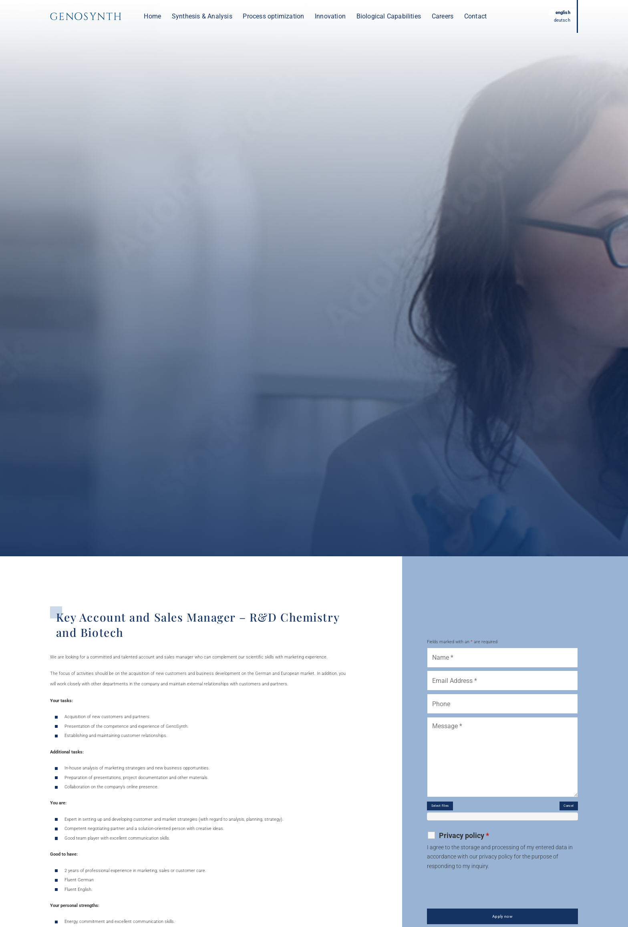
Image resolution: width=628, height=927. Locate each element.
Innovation (330, 16)
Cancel (564, 809)
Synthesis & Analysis (202, 16)
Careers (442, 16)
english (560, 12)
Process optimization (273, 16)
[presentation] (488, 895)
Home (152, 16)
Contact (475, 16)
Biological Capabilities (388, 16)
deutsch (560, 21)
